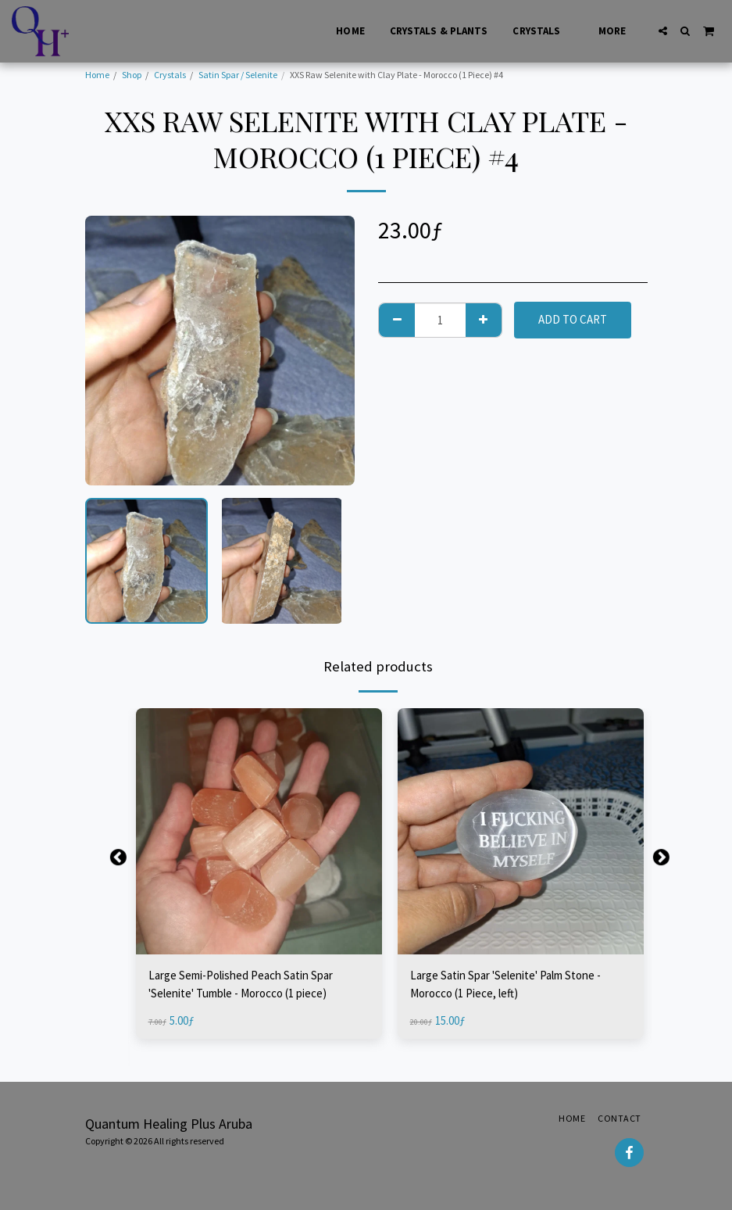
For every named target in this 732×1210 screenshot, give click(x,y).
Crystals (170, 75)
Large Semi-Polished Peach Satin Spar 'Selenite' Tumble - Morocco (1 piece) (240, 984)
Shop (131, 75)
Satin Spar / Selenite (237, 75)
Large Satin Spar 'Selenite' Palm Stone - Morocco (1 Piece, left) (505, 984)
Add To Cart (572, 319)
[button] (662, 31)
